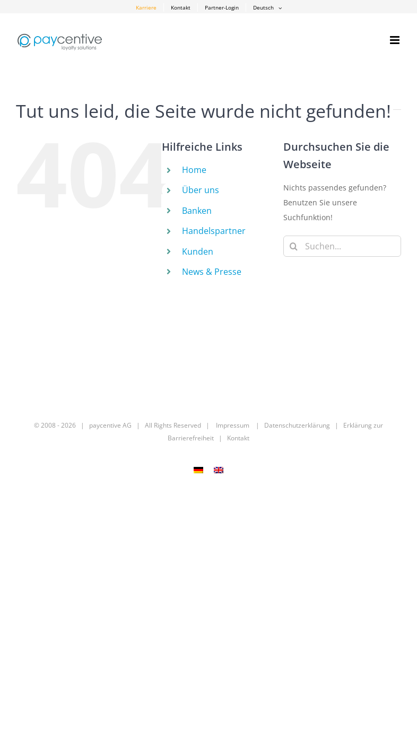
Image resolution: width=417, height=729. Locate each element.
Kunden (197, 251)
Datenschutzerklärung (297, 425)
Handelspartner (214, 231)
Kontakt (238, 437)
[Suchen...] (342, 246)
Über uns (200, 190)
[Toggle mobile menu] (395, 40)
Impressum (232, 425)
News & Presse (211, 271)
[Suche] (294, 246)
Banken (197, 210)
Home (194, 170)
